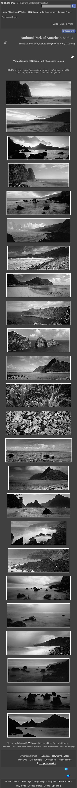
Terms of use (64, 781)
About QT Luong (30, 781)
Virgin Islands (65, 759)
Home (5, 12)
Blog (42, 781)
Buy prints (21, 785)
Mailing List (51, 781)
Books (47, 785)
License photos (35, 785)
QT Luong (32, 743)
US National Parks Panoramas (41, 12)
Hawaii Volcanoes (61, 756)
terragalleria (8, 2)
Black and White (17, 12)
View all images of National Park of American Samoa (38, 61)
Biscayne (22, 759)
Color (55, 24)
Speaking (56, 785)
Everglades (50, 759)
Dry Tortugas (36, 759)
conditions (47, 743)
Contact (16, 781)
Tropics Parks (64, 12)
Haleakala (45, 756)
